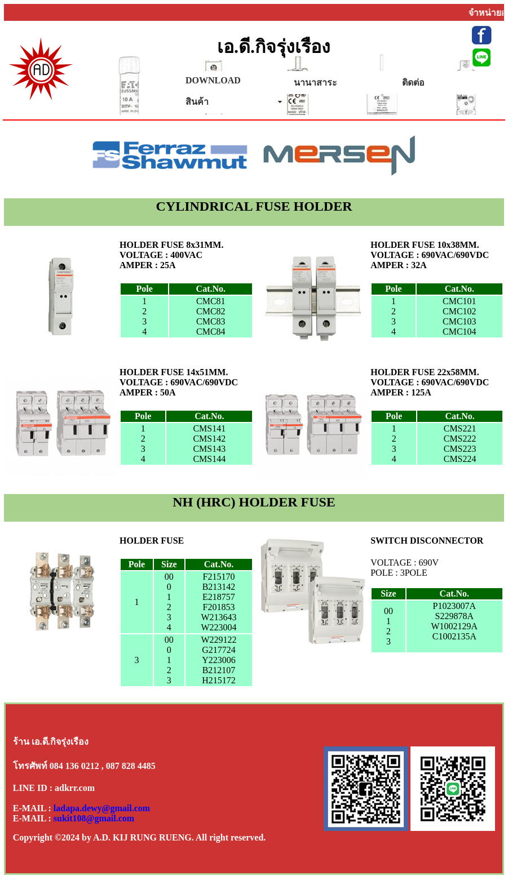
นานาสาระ (315, 82)
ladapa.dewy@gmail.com (102, 808)
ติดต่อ (413, 82)
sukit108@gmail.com (94, 818)
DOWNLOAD (213, 80)
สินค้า (197, 101)
